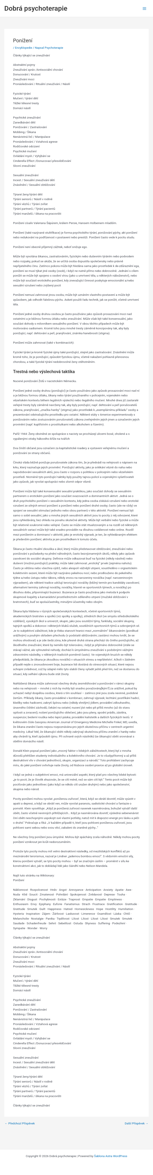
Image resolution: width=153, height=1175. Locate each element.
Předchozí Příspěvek (20, 1123)
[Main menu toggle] (144, 8)
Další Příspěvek (136, 1123)
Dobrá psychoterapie (35, 8)
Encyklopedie (23, 47)
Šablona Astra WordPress (110, 1156)
